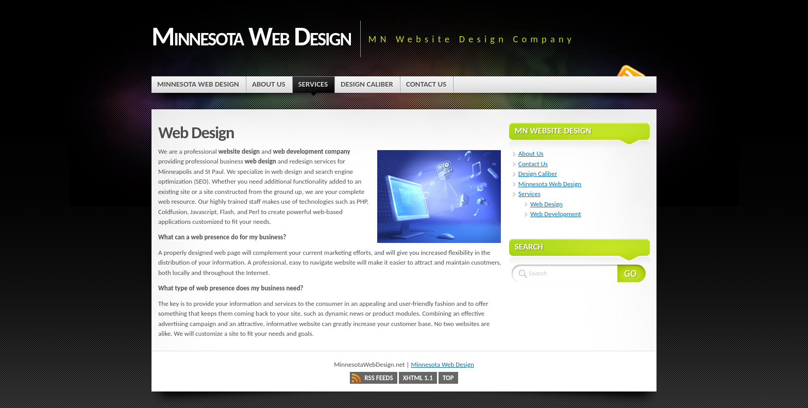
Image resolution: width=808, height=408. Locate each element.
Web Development (555, 214)
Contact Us (533, 164)
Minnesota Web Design (251, 36)
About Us (531, 153)
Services (529, 194)
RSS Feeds (378, 378)
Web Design (546, 204)
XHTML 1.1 (418, 378)
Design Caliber (537, 173)
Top (448, 378)
